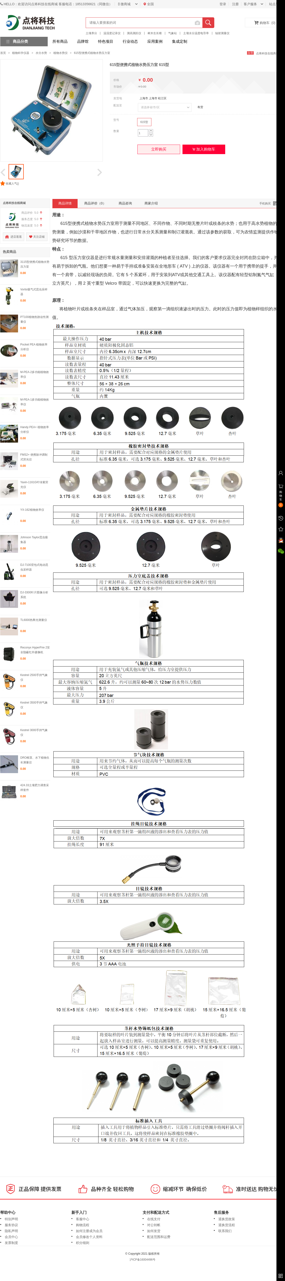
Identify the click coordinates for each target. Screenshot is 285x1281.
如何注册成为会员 (89, 1231)
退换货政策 (226, 1219)
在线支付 (153, 1219)
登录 (223, 4)
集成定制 (179, 41)
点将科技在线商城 (269, 53)
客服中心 (82, 1219)
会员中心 (11, 1237)
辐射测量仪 (222, 33)
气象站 (172, 33)
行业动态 (130, 41)
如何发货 (153, 1231)
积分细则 (82, 1243)
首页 (3, 53)
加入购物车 (203, 149)
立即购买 (158, 149)
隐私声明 (11, 1231)
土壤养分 (91, 33)
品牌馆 (83, 41)
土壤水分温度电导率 (196, 33)
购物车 (265, 22)
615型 (144, 122)
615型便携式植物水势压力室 (92, 53)
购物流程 (82, 1225)
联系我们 (225, 1231)
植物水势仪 (60, 53)
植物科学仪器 (20, 53)
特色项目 (105, 41)
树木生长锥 (155, 33)
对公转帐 (153, 1225)
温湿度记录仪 (112, 33)
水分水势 (41, 53)
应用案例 (155, 41)
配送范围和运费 (158, 1237)
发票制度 (11, 1243)
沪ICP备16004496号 (142, 1259)
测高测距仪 (134, 33)
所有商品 (60, 41)
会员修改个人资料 (89, 1237)
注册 (235, 4)
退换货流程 (226, 1225)
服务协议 (11, 1225)
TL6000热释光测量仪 (33, 620)
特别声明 (11, 1219)
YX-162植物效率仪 (32, 509)
